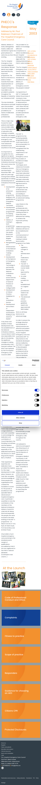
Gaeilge (3, 782)
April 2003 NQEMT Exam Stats (32, 78)
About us (3, 743)
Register (3, 745)
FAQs (37, 778)
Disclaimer (29, 778)
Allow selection (20, 417)
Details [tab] (21, 365)
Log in (9, 15)
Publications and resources (8, 778)
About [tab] (34, 365)
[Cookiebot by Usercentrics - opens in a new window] (32, 361)
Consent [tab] (7, 365)
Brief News (31, 82)
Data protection (21, 778)
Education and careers (7, 749)
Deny (20, 423)
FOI (34, 778)
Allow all (20, 412)
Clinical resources (6, 751)
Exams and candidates (7, 753)
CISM (2, 755)
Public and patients (6, 747)
